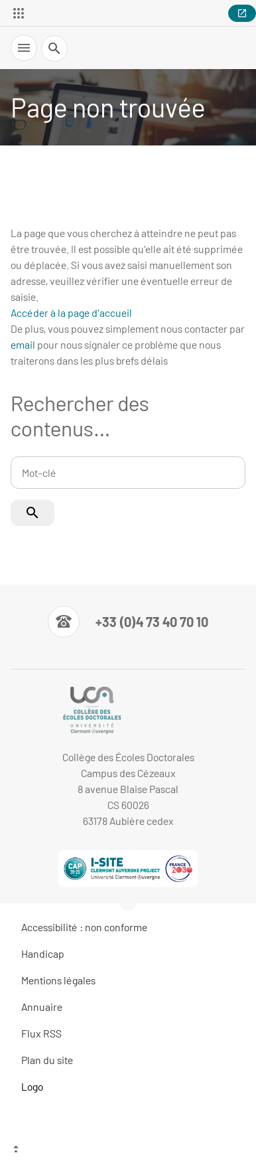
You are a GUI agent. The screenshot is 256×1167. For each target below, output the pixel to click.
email (23, 344)
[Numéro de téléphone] (128, 622)
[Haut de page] (128, 1150)
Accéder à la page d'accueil (71, 312)
